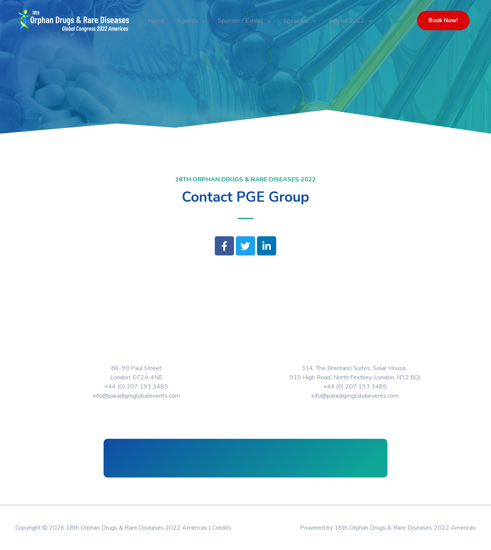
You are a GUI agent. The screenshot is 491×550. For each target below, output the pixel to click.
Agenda (187, 20)
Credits (221, 528)
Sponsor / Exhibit (240, 20)
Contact (394, 20)
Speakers (295, 20)
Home (156, 20)
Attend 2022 (346, 20)
